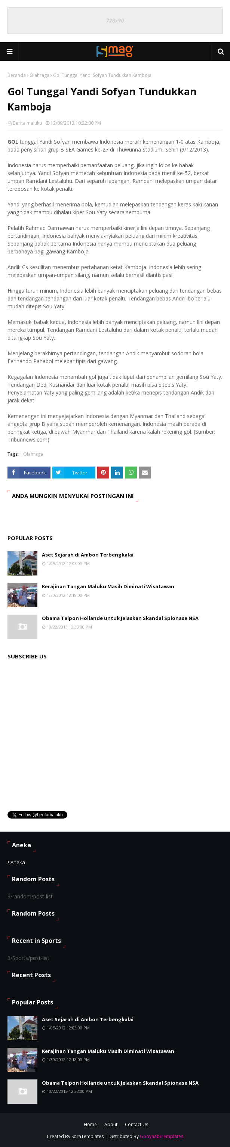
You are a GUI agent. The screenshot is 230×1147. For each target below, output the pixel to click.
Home (90, 1124)
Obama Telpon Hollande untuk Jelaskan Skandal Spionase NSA (120, 618)
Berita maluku (27, 123)
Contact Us (136, 1124)
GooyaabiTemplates (161, 1136)
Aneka (17, 862)
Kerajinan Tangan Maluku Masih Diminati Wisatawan (108, 586)
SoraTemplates (87, 1136)
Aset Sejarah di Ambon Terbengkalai (88, 554)
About (110, 1124)
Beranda (16, 75)
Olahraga (39, 75)
